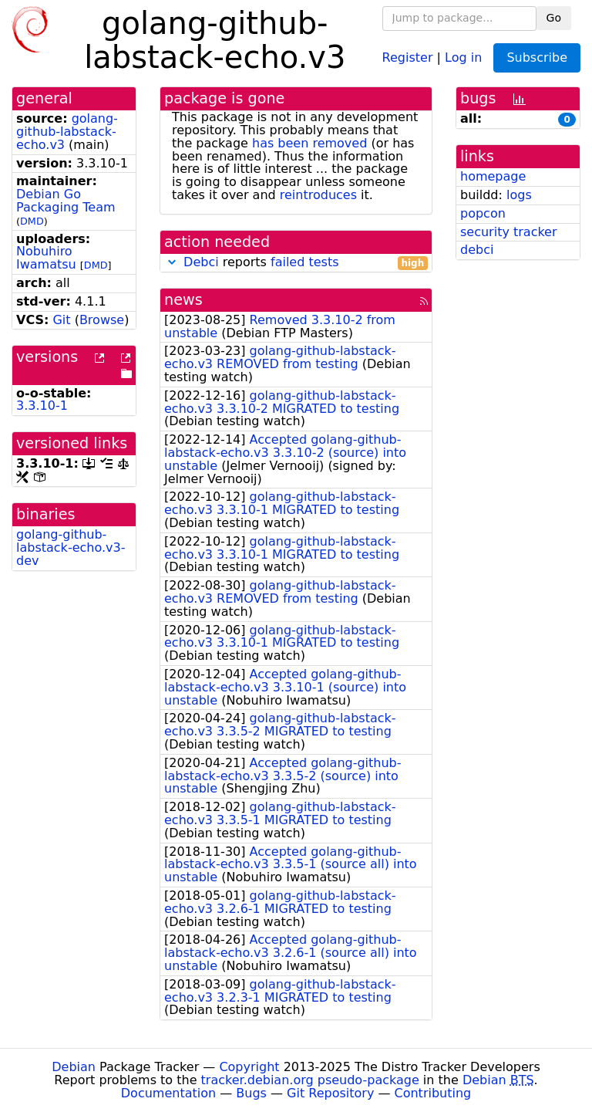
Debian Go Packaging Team (66, 201)
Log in (463, 56)
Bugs (251, 1093)
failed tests (304, 262)
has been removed (309, 143)
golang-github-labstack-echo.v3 (67, 131)
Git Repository (330, 1093)
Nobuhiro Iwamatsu (46, 258)
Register (407, 56)
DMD (32, 221)
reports (296, 262)
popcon (483, 213)
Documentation (168, 1093)
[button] (172, 262)
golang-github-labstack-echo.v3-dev (70, 547)
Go (554, 18)
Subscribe (536, 57)
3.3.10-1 (42, 405)
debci (476, 249)
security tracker (508, 232)
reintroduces (318, 195)
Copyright (249, 1067)
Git (61, 320)
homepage (493, 176)
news (183, 300)
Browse (101, 320)
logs (519, 195)
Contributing (433, 1093)
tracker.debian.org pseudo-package (310, 1080)
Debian (74, 1067)
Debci (201, 262)
